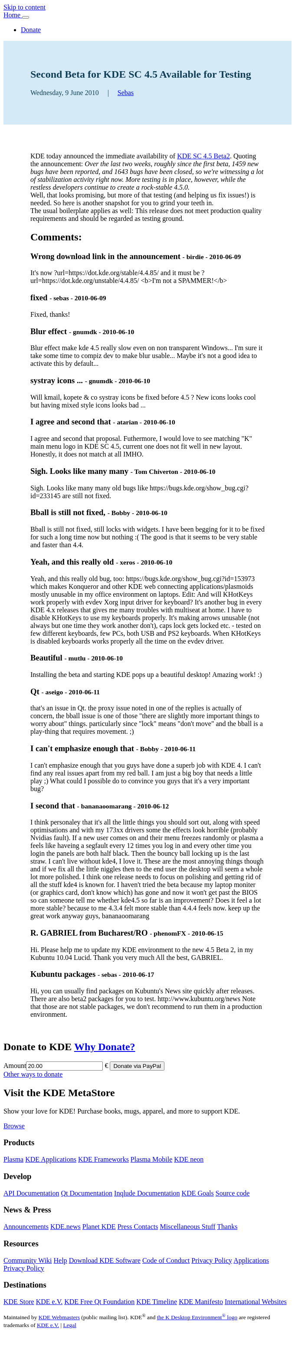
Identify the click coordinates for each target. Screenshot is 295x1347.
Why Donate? (104, 1046)
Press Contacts (138, 1226)
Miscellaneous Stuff (187, 1226)
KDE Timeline (156, 1301)
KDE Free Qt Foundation (99, 1301)
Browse (14, 1126)
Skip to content (24, 7)
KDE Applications (50, 1159)
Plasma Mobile (151, 1159)
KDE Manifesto (201, 1301)
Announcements (26, 1226)
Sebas (126, 92)
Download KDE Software (105, 1260)
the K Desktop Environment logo (197, 1317)
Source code (233, 1193)
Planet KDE (99, 1226)
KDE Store (18, 1301)
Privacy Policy (211, 1260)
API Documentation (31, 1193)
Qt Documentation (86, 1193)
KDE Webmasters (59, 1317)
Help (60, 1260)
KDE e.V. (49, 1301)
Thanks (227, 1226)
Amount (14, 1065)
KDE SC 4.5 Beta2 (203, 156)
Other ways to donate (32, 1074)
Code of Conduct (166, 1260)
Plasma (13, 1159)
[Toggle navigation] (25, 17)
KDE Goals (198, 1193)
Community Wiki (27, 1260)
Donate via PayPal (137, 1066)
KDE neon (188, 1159)
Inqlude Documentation (147, 1193)
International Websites (256, 1301)
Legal (69, 1325)
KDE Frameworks (103, 1159)
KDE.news (65, 1226)
